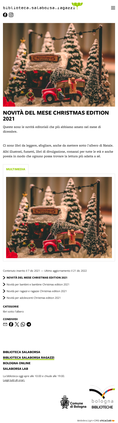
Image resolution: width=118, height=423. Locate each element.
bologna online (16, 363)
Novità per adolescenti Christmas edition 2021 (34, 297)
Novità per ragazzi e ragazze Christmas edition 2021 (37, 291)
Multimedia (15, 169)
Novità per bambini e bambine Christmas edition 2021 (38, 284)
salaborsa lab (15, 369)
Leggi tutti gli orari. (14, 380)
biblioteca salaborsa (21, 352)
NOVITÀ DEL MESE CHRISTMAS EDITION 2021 (37, 277)
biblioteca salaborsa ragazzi (28, 358)
